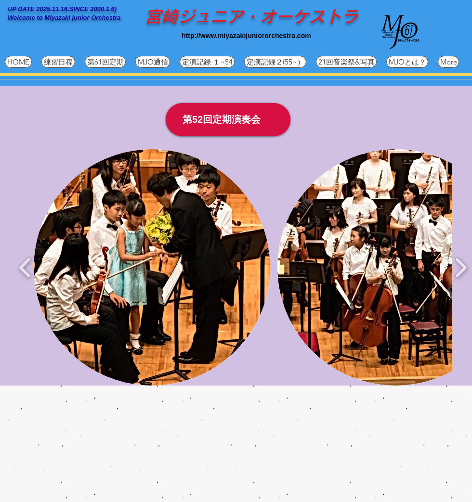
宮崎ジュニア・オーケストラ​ (251, 16)
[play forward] (461, 268)
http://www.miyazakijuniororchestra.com (246, 35)
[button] (152, 267)
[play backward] (25, 268)
